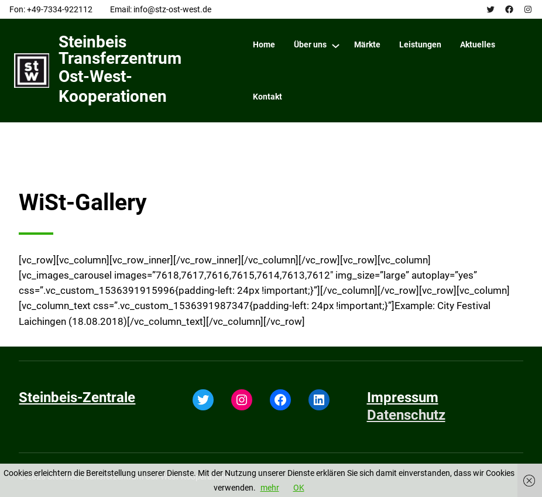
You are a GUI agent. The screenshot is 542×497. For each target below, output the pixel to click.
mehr (269, 487)
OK (298, 487)
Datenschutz (406, 415)
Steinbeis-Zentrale (77, 397)
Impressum (402, 397)
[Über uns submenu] (335, 45)
